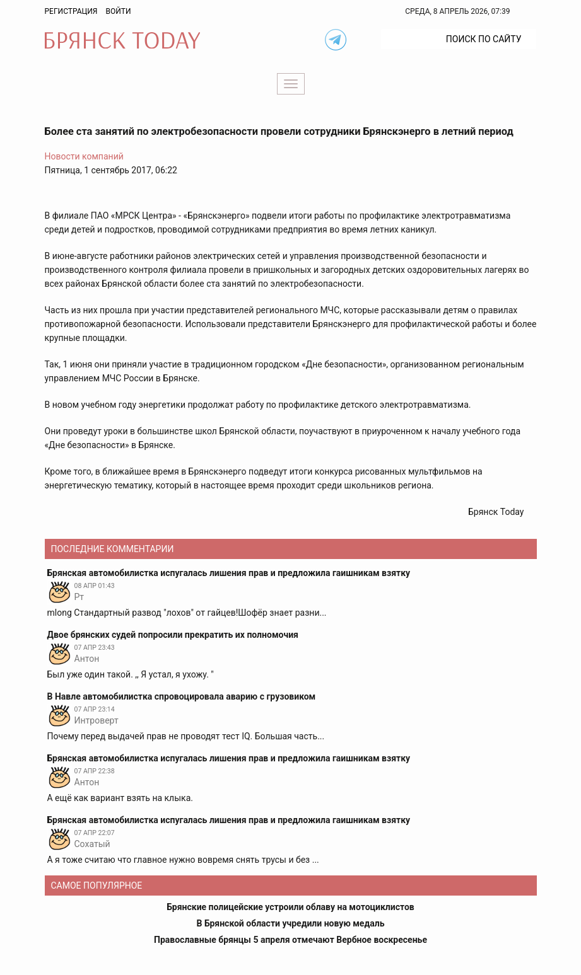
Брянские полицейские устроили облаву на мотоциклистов (290, 907)
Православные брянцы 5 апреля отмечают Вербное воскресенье (290, 940)
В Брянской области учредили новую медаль (290, 923)
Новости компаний (84, 156)
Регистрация (71, 11)
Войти (118, 11)
